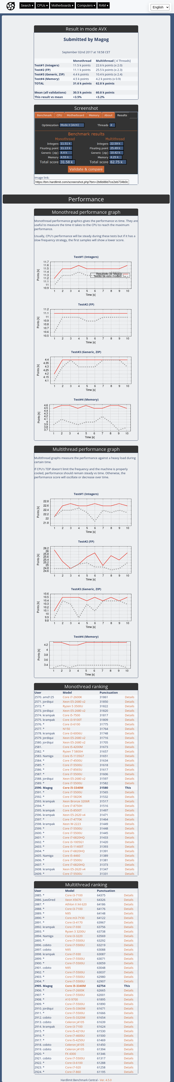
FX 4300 (70, 1054)
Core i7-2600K (72, 697)
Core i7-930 (73, 927)
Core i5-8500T (72, 810)
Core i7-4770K (72, 819)
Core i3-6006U (72, 733)
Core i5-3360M (75, 1008)
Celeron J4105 (74, 1022)
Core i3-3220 (74, 936)
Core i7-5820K (72, 797)
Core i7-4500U (72, 760)
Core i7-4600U (75, 1036)
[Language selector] (160, 7)
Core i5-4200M (73, 747)
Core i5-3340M (73, 788)
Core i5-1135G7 (73, 756)
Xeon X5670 (73, 900)
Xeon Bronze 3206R (76, 801)
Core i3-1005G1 (73, 842)
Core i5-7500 (71, 715)
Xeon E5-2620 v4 (74, 815)
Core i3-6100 (71, 724)
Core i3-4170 (74, 922)
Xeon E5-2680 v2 (74, 702)
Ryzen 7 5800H (73, 751)
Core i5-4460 (71, 856)
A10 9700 (71, 999)
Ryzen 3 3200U (75, 931)
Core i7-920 (73, 1067)
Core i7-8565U (72, 769)
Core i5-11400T (73, 846)
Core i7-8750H (72, 806)
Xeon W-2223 (72, 824)
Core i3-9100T (72, 720)
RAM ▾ (103, 5)
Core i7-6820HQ (74, 837)
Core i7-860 (73, 1072)
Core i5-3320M (75, 1017)
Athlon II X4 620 (76, 904)
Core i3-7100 (74, 895)
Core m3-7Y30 (75, 918)
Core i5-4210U (75, 1031)
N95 (68, 913)
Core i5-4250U (75, 1040)
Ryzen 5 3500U (73, 706)
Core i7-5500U (72, 765)
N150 (66, 729)
